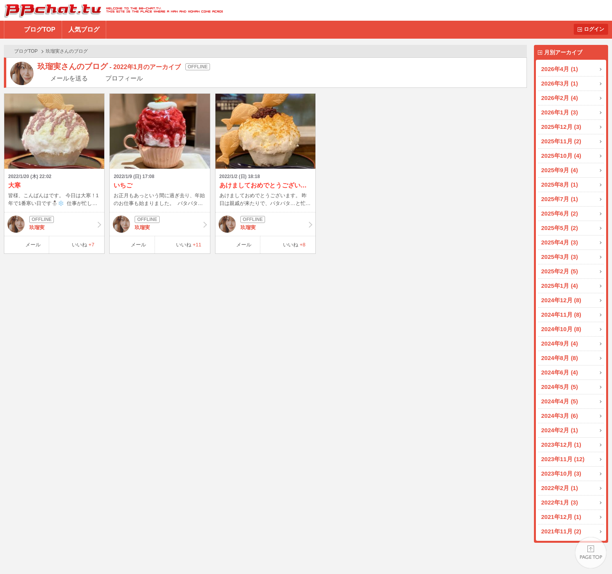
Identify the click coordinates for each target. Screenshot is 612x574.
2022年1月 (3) (559, 502)
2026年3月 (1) (559, 83)
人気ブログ (84, 29)
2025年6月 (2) (559, 213)
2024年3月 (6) (559, 415)
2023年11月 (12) (563, 459)
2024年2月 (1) (559, 430)
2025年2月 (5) (559, 271)
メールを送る (69, 78)
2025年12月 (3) (561, 126)
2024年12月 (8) (561, 300)
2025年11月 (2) (561, 141)
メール (33, 245)
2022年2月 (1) (559, 488)
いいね (83, 245)
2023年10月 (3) (561, 473)
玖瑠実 (54, 224)
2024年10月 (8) (561, 329)
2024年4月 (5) (559, 401)
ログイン (594, 29)
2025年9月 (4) (559, 170)
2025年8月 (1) (559, 184)
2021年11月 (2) (561, 531)
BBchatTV (111, 10)
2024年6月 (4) (559, 372)
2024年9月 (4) (559, 343)
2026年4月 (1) (559, 69)
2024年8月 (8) (559, 358)
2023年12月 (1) (561, 444)
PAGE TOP (590, 552)
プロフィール (124, 78)
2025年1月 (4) (559, 285)
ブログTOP (39, 29)
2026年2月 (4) (559, 97)
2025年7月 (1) (559, 199)
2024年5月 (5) (559, 386)
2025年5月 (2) (559, 228)
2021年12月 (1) (561, 516)
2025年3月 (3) (559, 256)
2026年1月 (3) (559, 112)
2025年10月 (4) (561, 155)
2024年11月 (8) (561, 314)
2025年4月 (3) (559, 242)
